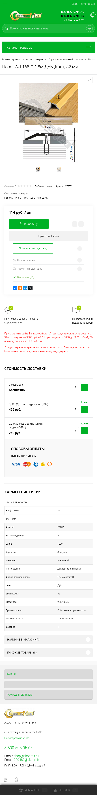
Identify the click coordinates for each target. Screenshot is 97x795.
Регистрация (87, 3)
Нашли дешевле (24, 260)
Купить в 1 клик (48, 236)
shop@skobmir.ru (26, 756)
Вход (74, 3)
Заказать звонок (74, 19)
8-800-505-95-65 (72, 16)
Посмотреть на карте (16, 738)
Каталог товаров (48, 47)
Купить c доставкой (84, 387)
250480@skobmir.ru (28, 760)
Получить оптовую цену (33, 248)
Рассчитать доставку (27, 268)
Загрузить (62, 552)
